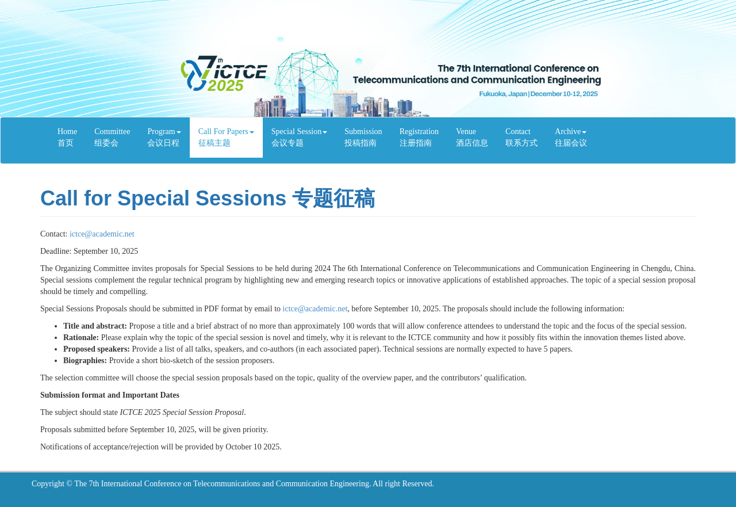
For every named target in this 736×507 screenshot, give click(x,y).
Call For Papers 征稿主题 (226, 137)
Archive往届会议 (571, 137)
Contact (521, 138)
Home (67, 138)
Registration (419, 138)
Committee (112, 138)
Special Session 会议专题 (299, 137)
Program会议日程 (164, 137)
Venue (472, 138)
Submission (363, 138)
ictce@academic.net (102, 234)
